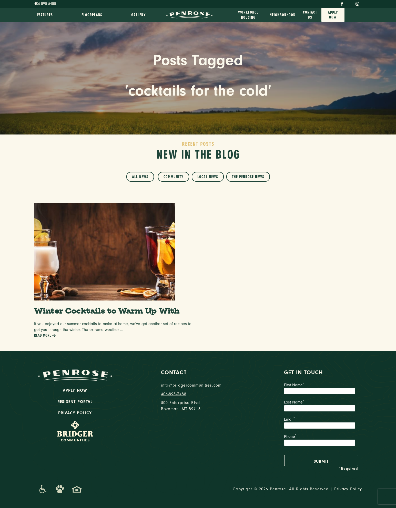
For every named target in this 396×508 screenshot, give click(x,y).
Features (45, 15)
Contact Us (310, 15)
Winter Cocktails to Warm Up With (108, 310)
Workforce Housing (248, 15)
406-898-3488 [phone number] (174, 394)
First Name (321, 389)
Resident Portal (75, 402)
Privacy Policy (75, 413)
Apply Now (333, 14)
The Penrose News (248, 176)
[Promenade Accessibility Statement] (42, 489)
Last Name (321, 406)
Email (321, 423)
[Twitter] (349, 3)
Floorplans (92, 15)
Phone (321, 440)
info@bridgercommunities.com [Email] (191, 385)
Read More (45, 336)
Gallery (138, 15)
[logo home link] (189, 14)
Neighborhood (283, 15)
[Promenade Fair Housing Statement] (77, 489)
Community (174, 176)
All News (140, 176)
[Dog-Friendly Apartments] (59, 489)
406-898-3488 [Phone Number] (45, 3)
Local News (207, 176)
